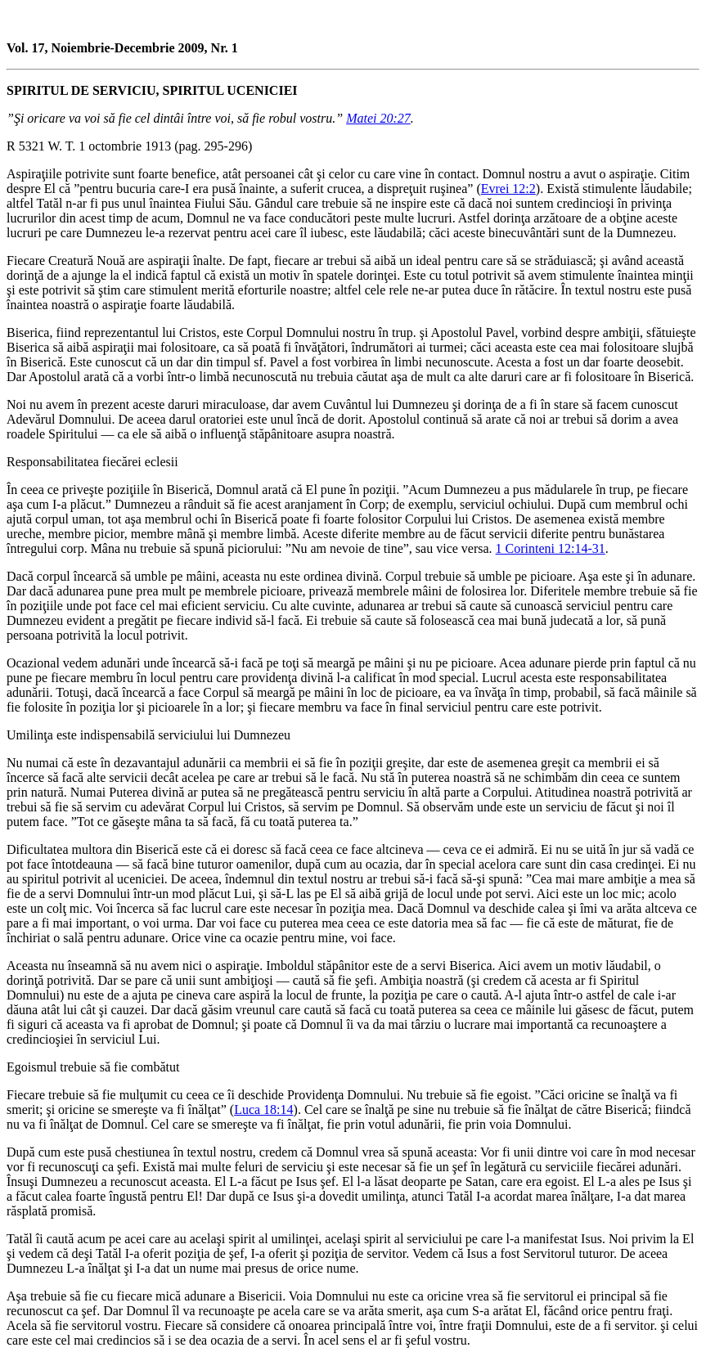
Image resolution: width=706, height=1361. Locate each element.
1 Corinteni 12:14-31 (550, 548)
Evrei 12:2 (508, 188)
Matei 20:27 (378, 118)
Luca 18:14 (263, 1109)
